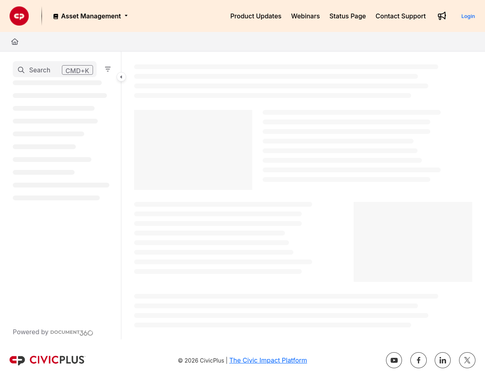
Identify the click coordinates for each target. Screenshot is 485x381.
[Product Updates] (255, 16)
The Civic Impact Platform (268, 360)
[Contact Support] (401, 16)
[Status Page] (347, 16)
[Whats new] (442, 16)
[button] (55, 69)
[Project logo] (19, 16)
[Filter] (108, 69)
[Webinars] (305, 16)
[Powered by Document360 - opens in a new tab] (53, 331)
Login (468, 16)
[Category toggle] (121, 77)
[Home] (14, 41)
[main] (303, 195)
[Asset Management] (89, 16)
